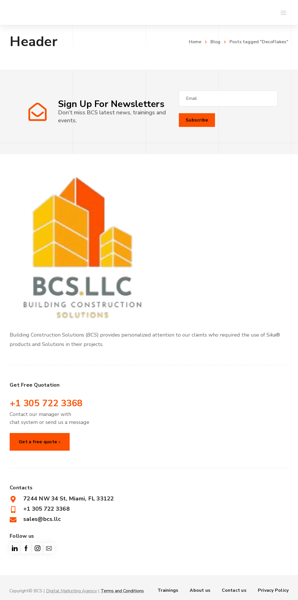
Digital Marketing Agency (71, 591)
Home (195, 42)
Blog (215, 42)
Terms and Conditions (122, 591)
